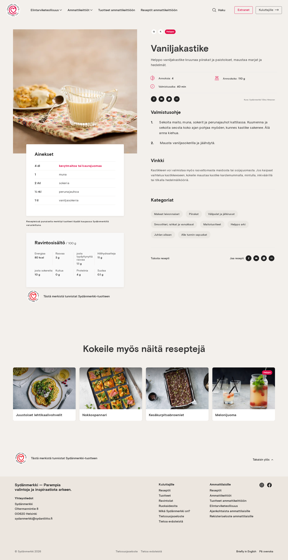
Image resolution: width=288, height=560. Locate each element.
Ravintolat (166, 501)
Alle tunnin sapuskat (194, 234)
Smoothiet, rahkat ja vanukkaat (174, 224)
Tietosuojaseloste (171, 516)
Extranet (244, 10)
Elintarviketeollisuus (46, 10)
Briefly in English (246, 551)
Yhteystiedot (24, 498)
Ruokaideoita (168, 506)
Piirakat (194, 214)
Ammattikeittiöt (80, 10)
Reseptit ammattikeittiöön (159, 10)
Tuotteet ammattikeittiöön (116, 10)
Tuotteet (165, 495)
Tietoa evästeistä (171, 521)
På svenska (266, 551)
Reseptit (165, 490)
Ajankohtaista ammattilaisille (230, 511)
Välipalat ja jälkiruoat (221, 214)
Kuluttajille (269, 10)
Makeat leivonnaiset (166, 214)
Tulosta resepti (160, 258)
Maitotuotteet (212, 224)
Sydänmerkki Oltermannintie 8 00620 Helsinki (26, 509)
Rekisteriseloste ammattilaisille (231, 516)
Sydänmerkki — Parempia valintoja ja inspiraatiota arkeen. (43, 487)
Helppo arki (238, 224)
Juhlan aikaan (163, 234)
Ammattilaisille (220, 484)
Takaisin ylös (263, 459)
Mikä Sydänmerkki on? (174, 511)
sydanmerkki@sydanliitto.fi (33, 518)
